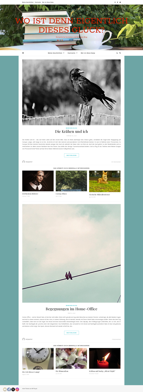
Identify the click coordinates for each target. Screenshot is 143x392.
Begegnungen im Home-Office (71, 308)
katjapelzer (29, 162)
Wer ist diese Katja (48, 2)
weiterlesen (72, 155)
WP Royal (34, 388)
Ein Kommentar (116, 162)
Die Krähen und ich (71, 131)
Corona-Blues (61, 194)
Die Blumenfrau (62, 371)
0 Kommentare (116, 339)
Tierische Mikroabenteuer (99, 194)
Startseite (38, 2)
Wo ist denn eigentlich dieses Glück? (71, 26)
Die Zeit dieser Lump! (30, 372)
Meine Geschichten (28, 2)
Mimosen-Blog (71, 128)
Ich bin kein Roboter (30, 194)
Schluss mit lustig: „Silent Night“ (102, 371)
